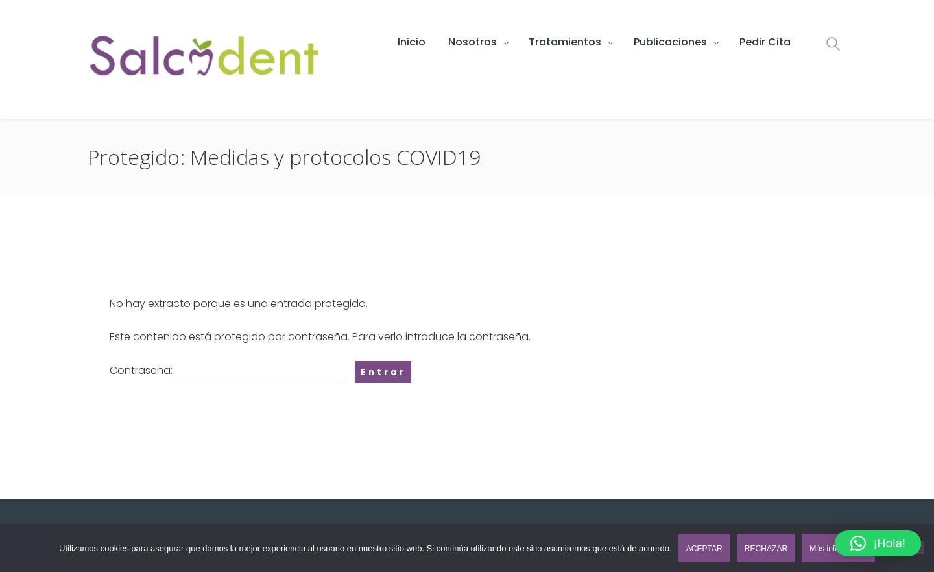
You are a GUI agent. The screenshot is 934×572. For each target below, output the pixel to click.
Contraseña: (228, 371)
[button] (878, 543)
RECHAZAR (766, 548)
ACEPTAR (704, 548)
